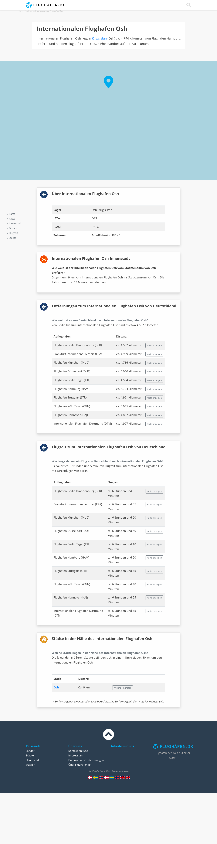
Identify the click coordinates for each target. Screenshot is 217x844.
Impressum (75, 755)
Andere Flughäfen (123, 687)
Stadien (30, 764)
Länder (30, 751)
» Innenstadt (14, 223)
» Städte (11, 238)
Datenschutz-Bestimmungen (86, 760)
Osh (56, 687)
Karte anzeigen (154, 345)
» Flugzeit (12, 233)
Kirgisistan (29, 11)
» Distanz (12, 228)
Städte (30, 755)
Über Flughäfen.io (79, 764)
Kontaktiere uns (78, 751)
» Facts (11, 218)
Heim (21, 11)
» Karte (11, 214)
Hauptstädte (33, 760)
